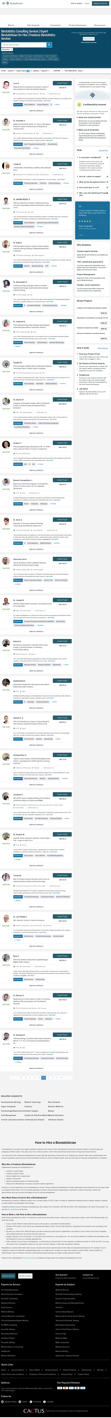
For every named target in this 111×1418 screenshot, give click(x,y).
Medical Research (8, 1356)
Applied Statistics (53, 779)
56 (52, 1078)
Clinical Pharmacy (54, 183)
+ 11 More (17, 941)
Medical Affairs (61, 1338)
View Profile (6, 92)
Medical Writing (7, 1312)
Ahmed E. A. (18, 718)
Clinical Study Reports (64, 1312)
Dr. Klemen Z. (18, 996)
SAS (25, 464)
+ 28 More (17, 346)
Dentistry (39, 739)
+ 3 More (57, 104)
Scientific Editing (8, 1343)
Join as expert (76, 3)
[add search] (49, 44)
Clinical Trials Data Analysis (33, 580)
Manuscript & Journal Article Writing (70, 1316)
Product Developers (77, 25)
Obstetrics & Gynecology (43, 937)
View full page (102, 348)
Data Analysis (60, 622)
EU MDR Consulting (9, 1325)
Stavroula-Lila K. (20, 560)
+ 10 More (58, 1019)
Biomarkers (39, 384)
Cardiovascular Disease (34, 1120)
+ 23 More (53, 504)
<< (12, 1078)
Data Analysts (33, 25)
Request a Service (100, 3)
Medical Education (56, 1116)
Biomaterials (57, 665)
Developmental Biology (10, 56)
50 (25, 1078)
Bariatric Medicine (16, 59)
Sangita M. (17, 363)
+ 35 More (62, 384)
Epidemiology (40, 980)
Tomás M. (17, 876)
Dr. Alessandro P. (20, 282)
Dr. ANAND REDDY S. (21, 199)
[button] (92, 157)
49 (21, 1078)
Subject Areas (24, 71)
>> (70, 1078)
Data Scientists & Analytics (12, 1295)
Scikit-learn (43, 504)
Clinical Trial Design (61, 580)
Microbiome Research (63, 897)
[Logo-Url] (14, 3)
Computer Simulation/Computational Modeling (39, 622)
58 (61, 1078)
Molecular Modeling (44, 665)
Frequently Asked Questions (66, 1279)
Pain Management (8, 1116)
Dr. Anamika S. (19, 121)
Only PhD (57, 71)
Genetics (27, 266)
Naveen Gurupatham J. (22, 481)
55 (48, 1078)
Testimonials (87, 1370)
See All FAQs (103, 150)
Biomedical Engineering (65, 1325)
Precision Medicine (30, 1019)
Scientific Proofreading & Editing (69, 1295)
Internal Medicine (29, 104)
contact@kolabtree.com (91, 1279)
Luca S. (16, 83)
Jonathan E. (18, 795)
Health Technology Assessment (48, 423)
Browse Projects (69, 1370)
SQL (33, 464)
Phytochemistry (42, 343)
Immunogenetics (33, 543)
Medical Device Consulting (12, 1347)
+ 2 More (66, 665)
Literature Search (8, 1338)
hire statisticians (13, 1210)
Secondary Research (9, 1334)
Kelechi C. (17, 642)
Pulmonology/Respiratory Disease (35, 59)
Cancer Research (29, 223)
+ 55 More (40, 464)
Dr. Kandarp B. (19, 1036)
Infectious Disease (56, 819)
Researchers (99, 25)
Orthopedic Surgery (30, 423)
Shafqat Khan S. (20, 756)
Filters (3, 71)
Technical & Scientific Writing (67, 1321)
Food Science (6, 1308)
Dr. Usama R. (18, 400)
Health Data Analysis (30, 779)
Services (36, 71)
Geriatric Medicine (42, 104)
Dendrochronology (62, 1059)
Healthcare (5, 1352)
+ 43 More (64, 779)
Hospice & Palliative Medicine (37, 1116)
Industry (45, 71)
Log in (87, 3)
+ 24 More (35, 148)
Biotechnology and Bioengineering (70, 1303)
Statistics (43, 779)
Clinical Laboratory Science (12, 1120)
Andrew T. (17, 443)
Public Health (28, 819)
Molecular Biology (37, 266)
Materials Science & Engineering (24, 227)
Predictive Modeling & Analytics (24, 626)
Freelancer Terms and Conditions (42, 1375)
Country (11, 71)
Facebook (35, 1402)
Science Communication (65, 1299)
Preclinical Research (42, 702)
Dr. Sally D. (17, 243)
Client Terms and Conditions (12, 1375)
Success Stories (17, 1370)
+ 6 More (58, 739)
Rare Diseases (38, 56)
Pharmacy (43, 183)
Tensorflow (34, 504)
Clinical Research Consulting (12, 1316)
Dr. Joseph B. (18, 601)
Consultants (55, 25)
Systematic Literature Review (67, 1356)
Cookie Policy (83, 1375)
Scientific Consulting (9, 1299)
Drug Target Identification (22, 148)
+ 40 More (54, 266)
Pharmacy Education (30, 183)
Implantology (48, 739)
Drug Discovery (52, 144)
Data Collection (40, 856)
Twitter (23, 1402)
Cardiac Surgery (53, 59)
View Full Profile (36, 111)
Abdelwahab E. (19, 681)
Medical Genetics (45, 543)
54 (43, 1078)
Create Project (62, 83)
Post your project (29, 1259)
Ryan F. (16, 957)
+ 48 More (17, 901)
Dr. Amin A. (18, 520)
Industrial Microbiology (57, 343)
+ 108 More (63, 305)
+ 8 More (67, 819)
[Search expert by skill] (26, 44)
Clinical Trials (48, 580)
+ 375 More (17, 1063)
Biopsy (5, 62)
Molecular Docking (30, 665)
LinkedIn (48, 1402)
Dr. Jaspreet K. (19, 322)
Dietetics (5, 59)
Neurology (31, 702)
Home (3, 1370)
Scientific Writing (8, 1330)
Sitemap (100, 1370)
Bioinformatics (28, 937)
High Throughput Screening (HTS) (34, 144)
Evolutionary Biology (34, 305)
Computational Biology (50, 305)
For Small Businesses (9, 1290)
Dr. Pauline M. (19, 835)
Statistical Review (8, 1303)
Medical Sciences (63, 1347)
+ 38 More (39, 227)
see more (47, 101)
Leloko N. (17, 164)
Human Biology (29, 384)
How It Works (34, 1370)
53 (39, 1078)
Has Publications (71, 71)
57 (57, 1078)
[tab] (92, 157)
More (80, 71)
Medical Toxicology (26, 56)
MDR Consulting (62, 1343)
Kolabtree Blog (8, 1402)
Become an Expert (25, 1277)
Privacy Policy (66, 1375)
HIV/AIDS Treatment (41, 819)
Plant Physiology (29, 343)
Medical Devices (62, 1290)
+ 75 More (17, 860)
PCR (47, 266)
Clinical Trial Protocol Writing (67, 1330)
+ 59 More (66, 183)
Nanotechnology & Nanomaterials (47, 223)
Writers (11, 25)
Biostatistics (18, 104)
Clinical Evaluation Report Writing (14, 1321)
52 (34, 1078)
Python (26, 504)
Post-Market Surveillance (22, 427)
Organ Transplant (50, 56)
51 (30, 1078)
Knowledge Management (55, 856)
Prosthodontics (29, 739)
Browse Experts (51, 1370)
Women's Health (58, 937)
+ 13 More (35, 427)
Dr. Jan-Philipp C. (20, 917)
